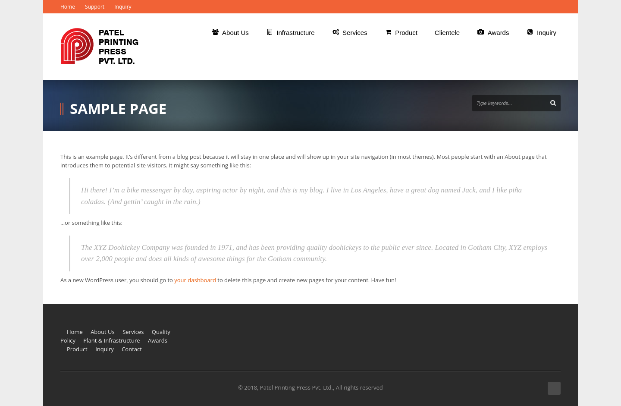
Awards (157, 340)
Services (133, 332)
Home (67, 6)
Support (94, 6)
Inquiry (122, 6)
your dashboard (195, 280)
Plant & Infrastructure (111, 340)
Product (77, 349)
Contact (132, 349)
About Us (103, 332)
